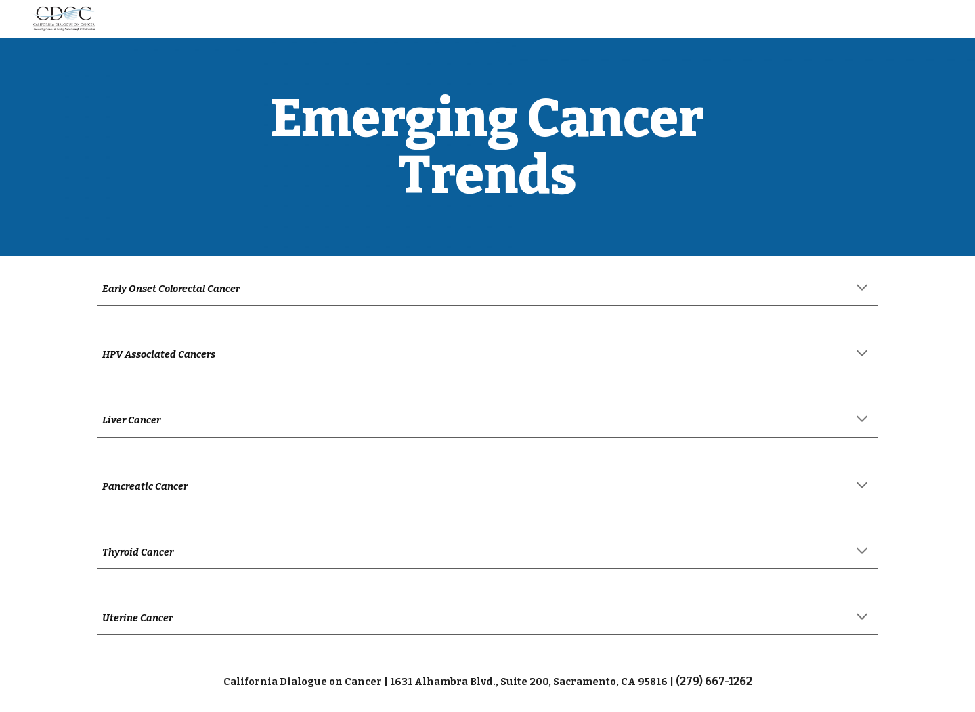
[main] (487, 147)
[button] (862, 288)
